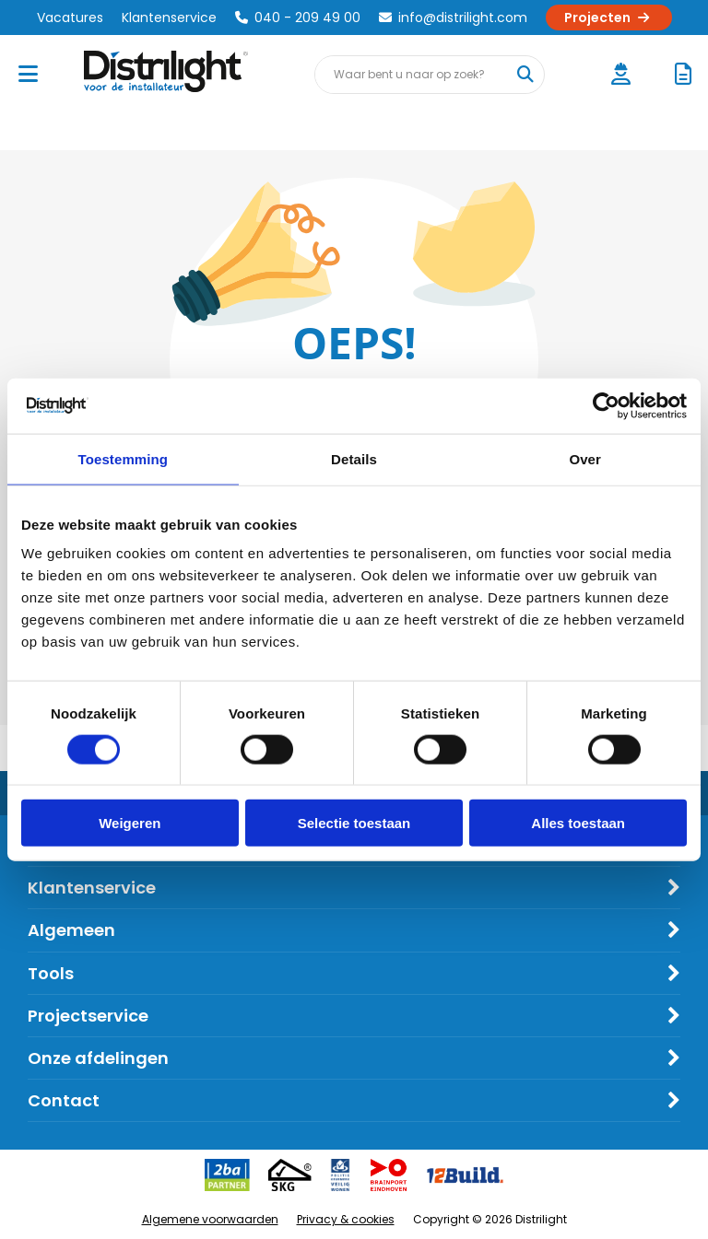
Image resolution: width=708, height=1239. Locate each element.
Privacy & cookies (346, 1219)
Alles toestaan (578, 823)
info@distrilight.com (453, 17)
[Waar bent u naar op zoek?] (524, 74)
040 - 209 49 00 (297, 17)
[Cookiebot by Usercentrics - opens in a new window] (606, 405)
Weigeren (129, 823)
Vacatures (70, 17)
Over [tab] (585, 458)
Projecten (609, 17)
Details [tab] (354, 458)
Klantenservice (169, 17)
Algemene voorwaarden (210, 1219)
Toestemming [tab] (123, 458)
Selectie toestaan (354, 823)
